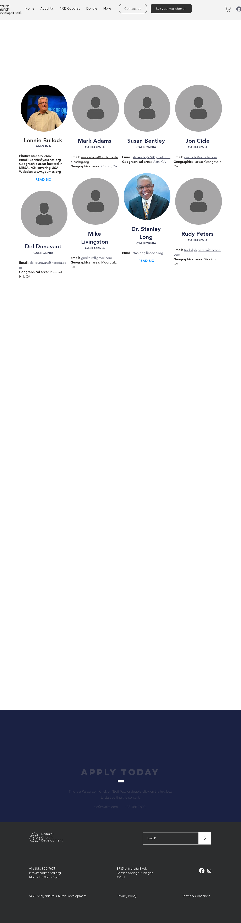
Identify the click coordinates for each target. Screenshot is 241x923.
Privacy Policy (127, 896)
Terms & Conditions (196, 896)
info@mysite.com (105, 807)
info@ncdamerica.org (45, 873)
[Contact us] (133, 8)
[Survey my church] (171, 8)
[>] (205, 838)
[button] (228, 9)
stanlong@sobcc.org (148, 253)
